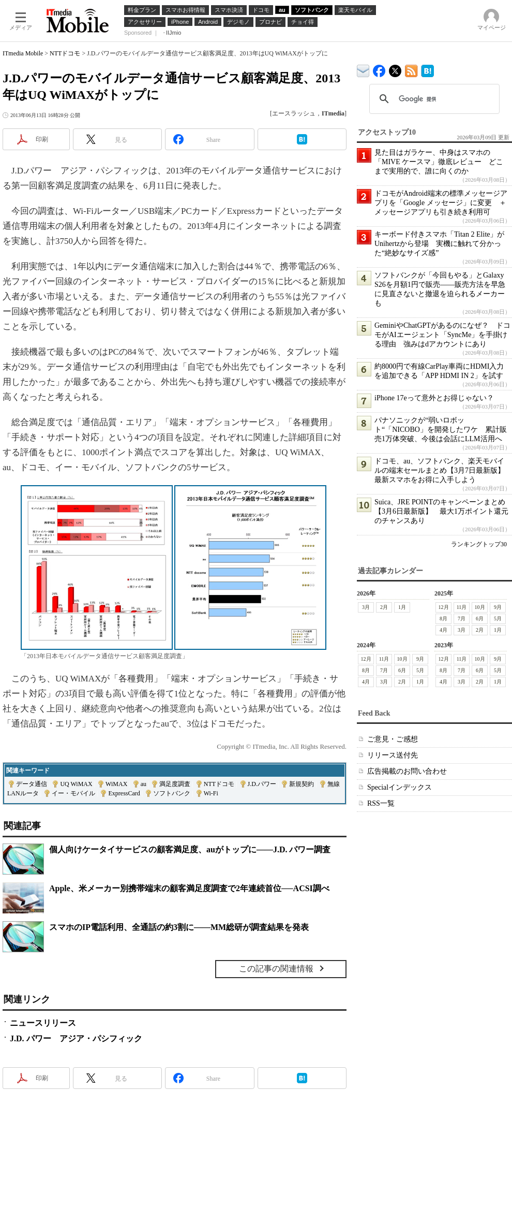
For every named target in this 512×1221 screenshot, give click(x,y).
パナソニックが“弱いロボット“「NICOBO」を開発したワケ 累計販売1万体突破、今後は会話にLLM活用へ (440, 429)
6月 (480, 618)
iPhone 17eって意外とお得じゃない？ (434, 398)
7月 (461, 618)
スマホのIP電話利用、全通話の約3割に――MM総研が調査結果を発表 (179, 927)
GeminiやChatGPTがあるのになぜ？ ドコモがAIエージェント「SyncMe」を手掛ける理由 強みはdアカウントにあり (442, 335)
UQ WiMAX (76, 784)
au (143, 784)
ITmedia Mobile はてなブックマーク (427, 69)
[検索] (433, 99)
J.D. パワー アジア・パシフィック (76, 1038)
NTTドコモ (65, 53)
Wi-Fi (211, 793)
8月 (443, 618)
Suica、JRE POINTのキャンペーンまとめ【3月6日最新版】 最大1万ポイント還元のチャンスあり (441, 511)
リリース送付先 (392, 755)
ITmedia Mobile (23, 53)
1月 (402, 607)
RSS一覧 (381, 803)
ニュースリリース (43, 1023)
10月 (480, 607)
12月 (444, 607)
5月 (498, 618)
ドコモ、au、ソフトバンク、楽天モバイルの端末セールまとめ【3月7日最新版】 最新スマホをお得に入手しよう (443, 470)
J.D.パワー (262, 784)
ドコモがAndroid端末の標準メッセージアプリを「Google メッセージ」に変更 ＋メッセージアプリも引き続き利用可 (440, 203)
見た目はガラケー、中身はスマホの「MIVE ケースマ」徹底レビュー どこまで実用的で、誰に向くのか (438, 162)
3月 (366, 607)
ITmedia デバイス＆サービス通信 (363, 69)
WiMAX (116, 784)
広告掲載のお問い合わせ (407, 771)
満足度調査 (174, 784)
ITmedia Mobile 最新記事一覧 (411, 69)
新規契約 (301, 784)
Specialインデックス (399, 787)
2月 (384, 607)
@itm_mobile (395, 68)
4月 (443, 630)
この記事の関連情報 (276, 968)
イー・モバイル (73, 793)
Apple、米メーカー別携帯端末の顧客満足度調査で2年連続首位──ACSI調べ (189, 888)
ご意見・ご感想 (392, 739)
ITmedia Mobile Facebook (379, 68)
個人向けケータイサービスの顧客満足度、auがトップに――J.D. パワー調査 (189, 849)
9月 (498, 607)
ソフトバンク (171, 793)
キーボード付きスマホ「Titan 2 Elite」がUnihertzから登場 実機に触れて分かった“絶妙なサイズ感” (439, 243)
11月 (462, 607)
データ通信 (31, 784)
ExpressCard (124, 793)
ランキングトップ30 (479, 544)
